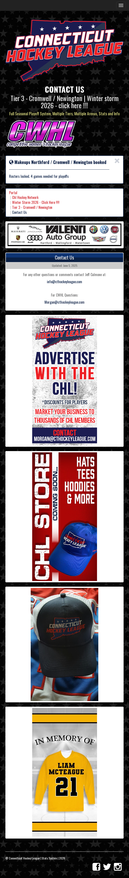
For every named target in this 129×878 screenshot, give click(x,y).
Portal (13, 192)
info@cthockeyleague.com (64, 281)
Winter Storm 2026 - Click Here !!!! (35, 202)
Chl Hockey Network (25, 197)
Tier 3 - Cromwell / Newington (32, 207)
